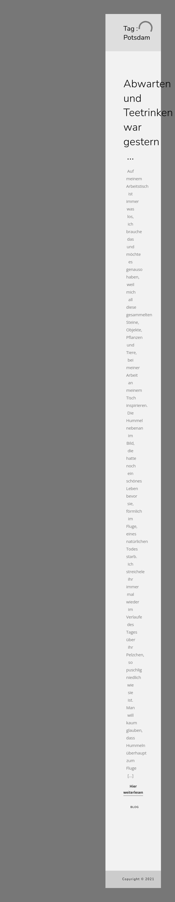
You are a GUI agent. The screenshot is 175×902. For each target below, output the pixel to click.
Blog (134, 807)
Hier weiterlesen (133, 789)
